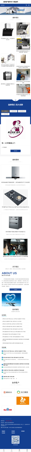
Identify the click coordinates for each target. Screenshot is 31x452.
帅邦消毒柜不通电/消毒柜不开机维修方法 (15, 231)
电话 (12, 450)
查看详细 (15, 150)
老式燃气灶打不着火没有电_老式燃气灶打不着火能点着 (13, 370)
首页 (4, 450)
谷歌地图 (6, 418)
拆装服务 (23, 431)
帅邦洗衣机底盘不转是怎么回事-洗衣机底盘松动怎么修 (13, 343)
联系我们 (3, 5)
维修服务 (3, 431)
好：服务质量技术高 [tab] (22, 111)
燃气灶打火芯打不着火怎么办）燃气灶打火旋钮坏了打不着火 (14, 318)
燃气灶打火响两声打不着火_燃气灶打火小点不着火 (12, 321)
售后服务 (3, 432)
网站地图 (9, 418)
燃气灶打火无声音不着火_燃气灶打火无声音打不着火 (12, 323)
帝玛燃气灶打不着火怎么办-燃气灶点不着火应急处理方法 (15, 207)
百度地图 (2, 418)
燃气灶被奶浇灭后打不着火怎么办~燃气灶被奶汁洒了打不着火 (14, 331)
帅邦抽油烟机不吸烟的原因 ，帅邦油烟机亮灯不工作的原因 (15, 182)
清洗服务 (13, 431)
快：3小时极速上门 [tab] (5, 111)
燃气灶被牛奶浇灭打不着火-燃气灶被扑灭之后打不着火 (13, 329)
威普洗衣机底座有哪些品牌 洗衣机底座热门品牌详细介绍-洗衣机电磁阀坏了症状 (16, 364)
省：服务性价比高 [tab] (13, 111)
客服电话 (13, 432)
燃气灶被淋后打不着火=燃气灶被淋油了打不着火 (12, 334)
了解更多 (15, 289)
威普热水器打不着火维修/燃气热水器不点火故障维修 (15, 256)
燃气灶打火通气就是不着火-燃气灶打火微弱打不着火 (12, 326)
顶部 (27, 450)
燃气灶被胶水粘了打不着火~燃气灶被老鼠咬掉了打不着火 (13, 336)
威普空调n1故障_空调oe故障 (8, 376)
